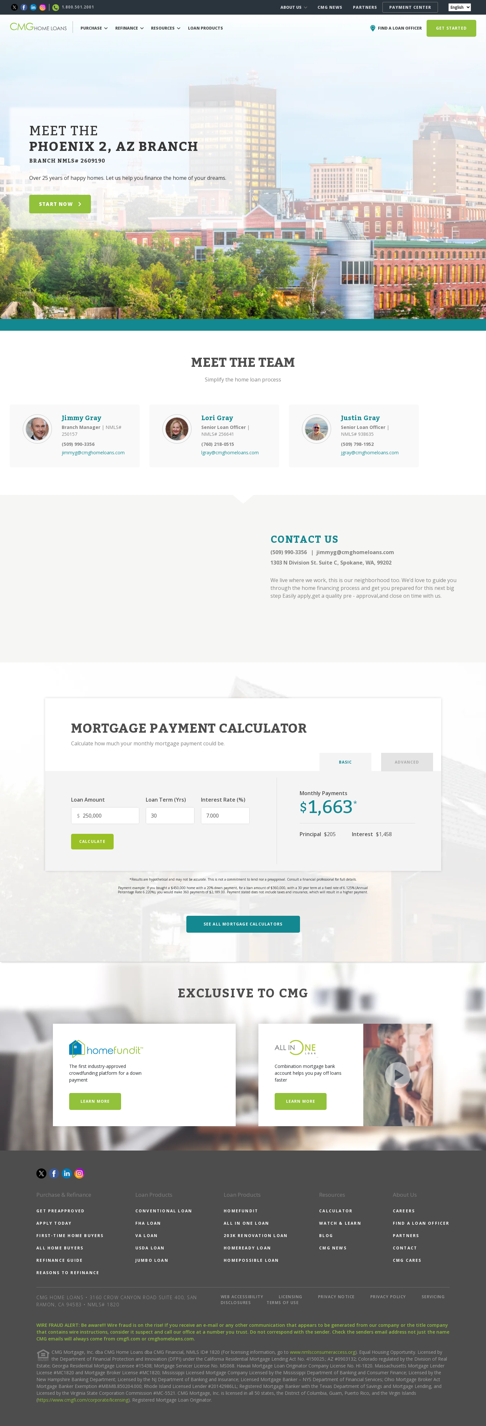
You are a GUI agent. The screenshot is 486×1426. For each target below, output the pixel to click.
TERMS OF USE (283, 1302)
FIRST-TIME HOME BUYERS (70, 1235)
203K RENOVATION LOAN (256, 1235)
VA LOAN (146, 1235)
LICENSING (291, 1296)
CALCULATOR (336, 1211)
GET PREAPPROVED (60, 1211)
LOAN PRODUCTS (205, 28)
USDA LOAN (150, 1248)
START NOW (60, 204)
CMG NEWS (330, 7)
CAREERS (404, 1211)
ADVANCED (407, 762)
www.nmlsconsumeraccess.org (322, 1352)
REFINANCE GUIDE (59, 1260)
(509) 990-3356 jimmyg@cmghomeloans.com (332, 552)
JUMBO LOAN (151, 1260)
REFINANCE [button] (129, 28)
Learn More (95, 1101)
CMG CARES (407, 1260)
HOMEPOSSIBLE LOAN (251, 1260)
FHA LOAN (148, 1223)
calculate (92, 841)
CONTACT (405, 1248)
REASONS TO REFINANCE (67, 1272)
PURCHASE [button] (94, 28)
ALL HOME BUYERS (59, 1248)
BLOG (326, 1235)
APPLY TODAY (54, 1223)
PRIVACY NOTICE (336, 1296)
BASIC (345, 762)
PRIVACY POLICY (388, 1296)
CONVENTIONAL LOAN (163, 1211)
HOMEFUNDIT (241, 1211)
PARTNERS (365, 7)
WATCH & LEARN (340, 1223)
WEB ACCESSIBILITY (242, 1296)
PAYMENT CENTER (410, 7)
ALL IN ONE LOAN (246, 1223)
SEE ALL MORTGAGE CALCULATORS (243, 924)
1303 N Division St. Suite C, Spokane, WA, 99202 (331, 562)
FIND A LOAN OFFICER (421, 1223)
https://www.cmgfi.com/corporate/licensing (83, 1400)
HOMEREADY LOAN (247, 1248)
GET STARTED (451, 28)
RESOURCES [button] (166, 28)
